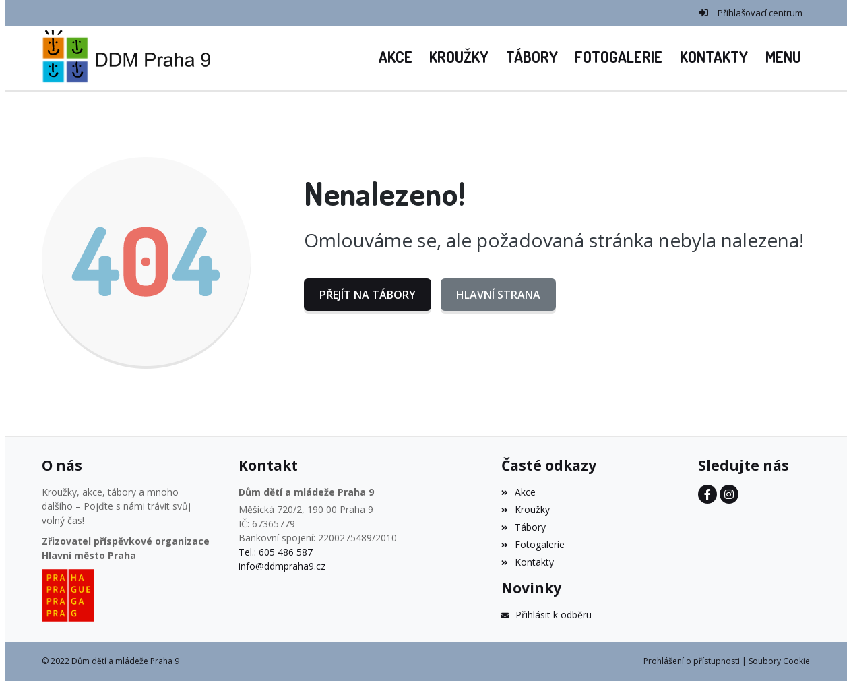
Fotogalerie (533, 544)
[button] (783, 58)
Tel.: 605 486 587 (276, 551)
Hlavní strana (498, 294)
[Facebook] (707, 494)
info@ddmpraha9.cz (282, 566)
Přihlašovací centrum (760, 13)
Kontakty (527, 562)
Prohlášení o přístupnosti (691, 661)
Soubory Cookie (779, 661)
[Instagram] (729, 494)
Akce (518, 491)
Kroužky (525, 509)
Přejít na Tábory (367, 294)
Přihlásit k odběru (546, 614)
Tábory (523, 527)
